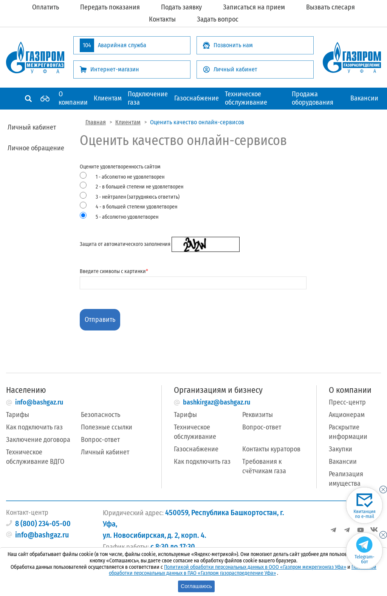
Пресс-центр (347, 402)
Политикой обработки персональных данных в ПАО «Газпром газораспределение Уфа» (242, 570)
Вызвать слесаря (330, 7)
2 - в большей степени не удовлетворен (139, 187)
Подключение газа (148, 98)
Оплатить (45, 7)
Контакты (162, 19)
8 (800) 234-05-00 (43, 523)
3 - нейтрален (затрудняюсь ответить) (138, 197)
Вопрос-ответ (100, 439)
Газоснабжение (196, 98)
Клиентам (108, 98)
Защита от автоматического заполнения (160, 244)
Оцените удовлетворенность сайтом (193, 193)
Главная (95, 122)
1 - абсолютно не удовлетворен (130, 177)
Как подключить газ (34, 427)
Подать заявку (181, 7)
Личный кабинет (230, 69)
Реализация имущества (346, 479)
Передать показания (110, 7)
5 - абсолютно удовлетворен (127, 217)
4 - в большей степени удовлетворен (136, 207)
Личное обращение (36, 148)
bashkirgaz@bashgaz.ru (216, 402)
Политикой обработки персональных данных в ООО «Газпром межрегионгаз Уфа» (255, 567)
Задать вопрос (217, 19)
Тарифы (17, 415)
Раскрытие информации (348, 432)
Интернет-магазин (109, 69)
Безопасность (100, 415)
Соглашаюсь (196, 586)
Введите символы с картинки (193, 277)
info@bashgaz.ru (39, 402)
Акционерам (347, 415)
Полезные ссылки (106, 427)
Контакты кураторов (271, 449)
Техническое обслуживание (246, 98)
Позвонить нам (228, 45)
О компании (73, 98)
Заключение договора (38, 439)
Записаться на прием (254, 7)
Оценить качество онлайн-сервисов (197, 122)
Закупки (340, 449)
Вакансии (364, 98)
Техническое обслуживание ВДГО (35, 457)
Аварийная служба (113, 45)
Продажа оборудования (312, 98)
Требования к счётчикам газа (264, 466)
